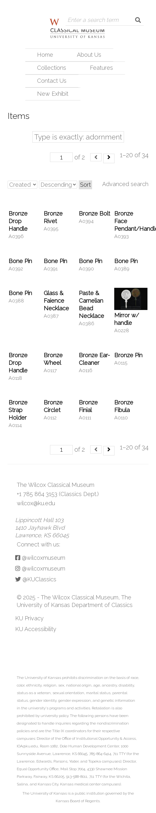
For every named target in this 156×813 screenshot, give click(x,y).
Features (101, 67)
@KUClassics (35, 579)
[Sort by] (22, 185)
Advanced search (125, 184)
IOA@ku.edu (27, 746)
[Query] (99, 20)
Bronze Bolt (94, 213)
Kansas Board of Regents (78, 801)
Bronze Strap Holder (18, 410)
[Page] (61, 157)
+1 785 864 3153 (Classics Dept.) (58, 494)
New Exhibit (52, 93)
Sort (85, 184)
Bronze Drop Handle (18, 221)
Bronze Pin (128, 355)
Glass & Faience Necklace (56, 301)
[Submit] (138, 20)
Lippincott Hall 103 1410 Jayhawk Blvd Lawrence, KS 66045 (42, 528)
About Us (89, 54)
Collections (51, 67)
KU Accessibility (35, 629)
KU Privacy (29, 618)
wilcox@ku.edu (36, 503)
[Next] (109, 158)
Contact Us (51, 80)
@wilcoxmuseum (40, 557)
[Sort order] (58, 185)
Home (45, 54)
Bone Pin (20, 261)
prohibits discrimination (82, 677)
